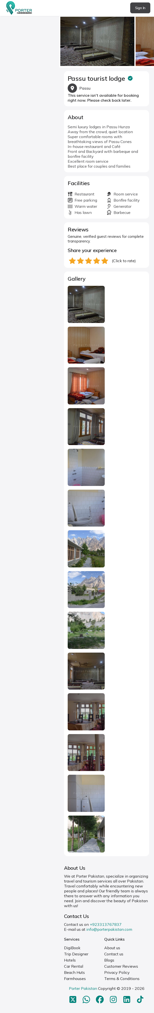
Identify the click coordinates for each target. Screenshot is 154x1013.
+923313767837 (106, 924)
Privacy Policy (117, 972)
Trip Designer (76, 953)
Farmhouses (75, 978)
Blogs (109, 960)
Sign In (140, 8)
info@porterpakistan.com (109, 929)
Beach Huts (74, 972)
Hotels (70, 960)
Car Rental (73, 966)
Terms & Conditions (122, 978)
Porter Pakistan (83, 988)
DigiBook (72, 947)
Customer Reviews (121, 966)
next (149, 40)
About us (112, 947)
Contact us (113, 953)
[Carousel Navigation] (106, 40)
